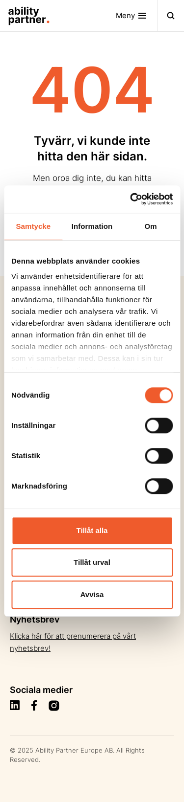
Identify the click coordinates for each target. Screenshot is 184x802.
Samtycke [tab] (33, 226)
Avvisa (92, 594)
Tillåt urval (92, 562)
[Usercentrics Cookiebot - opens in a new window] (131, 199)
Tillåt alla (92, 530)
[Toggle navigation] (137, 15)
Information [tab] (92, 226)
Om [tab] (151, 226)
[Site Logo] (25, 15)
